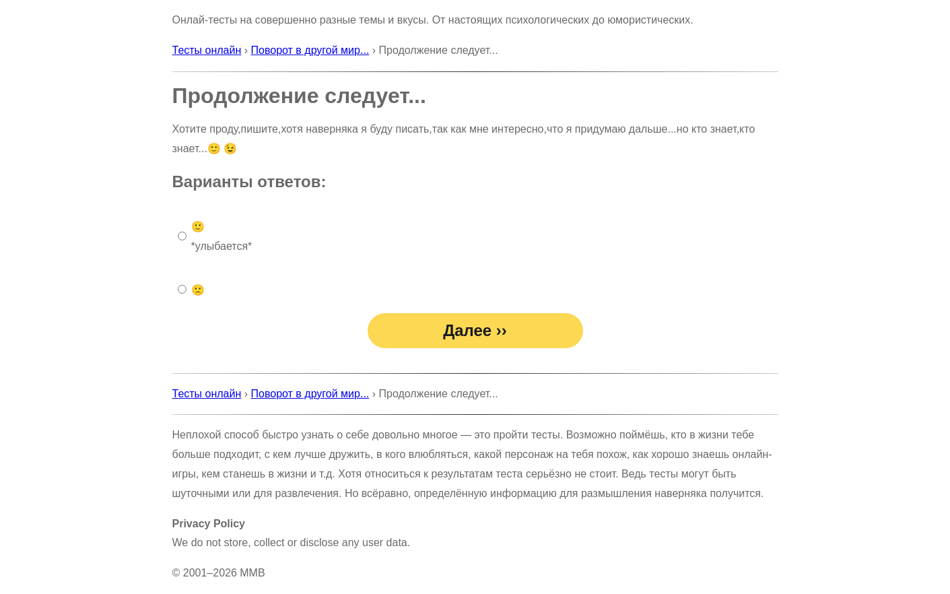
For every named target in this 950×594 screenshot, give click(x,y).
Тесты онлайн (207, 50)
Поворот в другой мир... (310, 50)
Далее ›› (475, 330)
